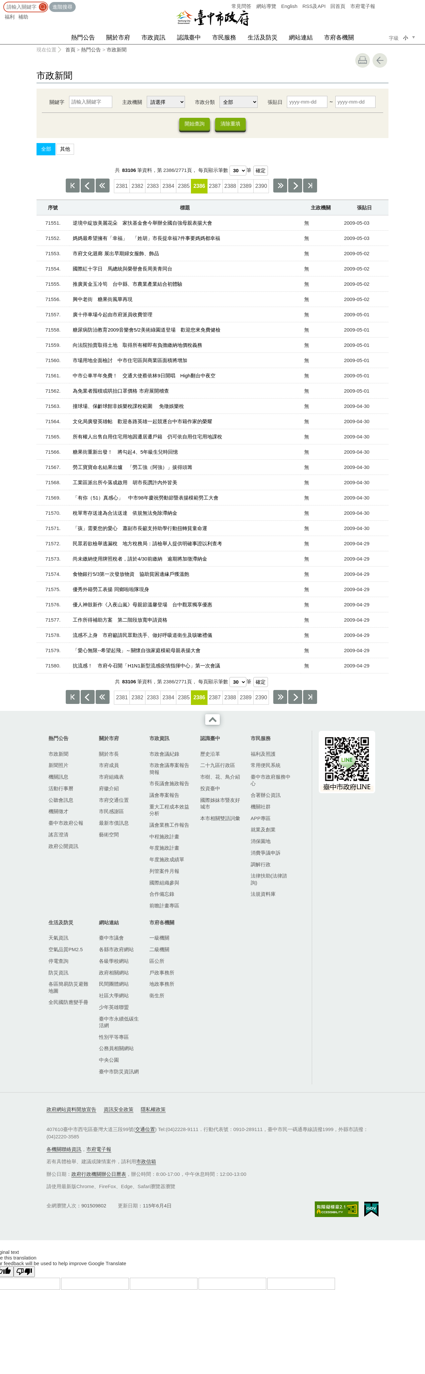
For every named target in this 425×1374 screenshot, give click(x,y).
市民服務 (224, 37)
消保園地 (261, 841)
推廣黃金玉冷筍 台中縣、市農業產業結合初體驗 (127, 284)
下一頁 (295, 186)
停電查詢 (58, 961)
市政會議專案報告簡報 (169, 769)
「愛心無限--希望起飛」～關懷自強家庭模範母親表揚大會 (137, 650)
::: (2, 3)
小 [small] (405, 37)
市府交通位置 (114, 800)
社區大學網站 (114, 996)
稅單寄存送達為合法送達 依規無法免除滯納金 (125, 513)
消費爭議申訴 (266, 853)
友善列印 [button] (362, 60)
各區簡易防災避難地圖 (68, 988)
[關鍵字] (90, 102)
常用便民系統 (266, 766)
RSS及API (314, 6)
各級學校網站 (114, 961)
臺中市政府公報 (65, 823)
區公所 (156, 961)
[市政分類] (238, 102)
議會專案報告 (164, 795)
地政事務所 (161, 984)
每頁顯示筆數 (213, 170)
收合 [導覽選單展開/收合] (212, 720)
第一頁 (73, 186)
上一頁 (88, 186)
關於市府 (118, 37)
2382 (137, 186)
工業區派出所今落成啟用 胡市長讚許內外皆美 (125, 483)
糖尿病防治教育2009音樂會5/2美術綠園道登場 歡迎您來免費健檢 (146, 330)
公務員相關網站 (116, 1049)
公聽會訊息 (60, 800)
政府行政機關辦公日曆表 (98, 1174)
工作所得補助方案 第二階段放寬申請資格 (120, 620)
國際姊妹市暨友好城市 (220, 804)
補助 (23, 17)
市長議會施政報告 (169, 784)
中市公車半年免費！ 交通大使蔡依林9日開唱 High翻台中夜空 (144, 376)
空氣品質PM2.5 (65, 950)
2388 (230, 186)
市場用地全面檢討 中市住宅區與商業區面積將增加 (130, 360)
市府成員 (109, 766)
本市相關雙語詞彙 (220, 818)
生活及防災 (263, 37)
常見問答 (241, 6)
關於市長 (109, 754)
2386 (199, 186)
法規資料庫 (263, 894)
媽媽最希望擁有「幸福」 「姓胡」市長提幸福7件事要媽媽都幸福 (146, 238)
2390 (261, 186)
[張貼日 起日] (307, 102)
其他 (65, 149)
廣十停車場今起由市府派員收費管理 (112, 315)
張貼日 (275, 102)
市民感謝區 (111, 812)
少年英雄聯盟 (114, 1007)
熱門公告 (83, 37)
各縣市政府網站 (116, 950)
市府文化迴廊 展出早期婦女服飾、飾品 (116, 254)
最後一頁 (310, 186)
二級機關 (159, 950)
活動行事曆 (60, 789)
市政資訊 (153, 37)
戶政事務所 (161, 973)
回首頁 (337, 6)
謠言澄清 (58, 835)
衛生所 (156, 996)
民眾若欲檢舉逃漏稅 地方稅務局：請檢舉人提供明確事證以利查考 (147, 544)
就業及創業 (263, 830)
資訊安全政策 (118, 1109)
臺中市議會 (111, 938)
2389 (246, 186)
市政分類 (205, 102)
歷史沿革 (210, 754)
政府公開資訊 (63, 846)
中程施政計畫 (164, 837)
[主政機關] (166, 102)
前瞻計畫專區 (164, 906)
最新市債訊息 (114, 823)
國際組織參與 (164, 883)
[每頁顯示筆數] (237, 171)
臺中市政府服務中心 (271, 780)
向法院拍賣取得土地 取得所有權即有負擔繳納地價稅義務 (137, 345)
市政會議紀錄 (164, 754)
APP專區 (261, 818)
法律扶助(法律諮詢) (269, 880)
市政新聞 (117, 49)
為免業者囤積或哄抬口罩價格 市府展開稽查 (121, 391)
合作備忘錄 (161, 894)
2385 (184, 186)
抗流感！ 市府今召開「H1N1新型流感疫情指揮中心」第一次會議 (146, 666)
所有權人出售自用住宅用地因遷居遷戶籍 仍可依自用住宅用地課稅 (147, 437)
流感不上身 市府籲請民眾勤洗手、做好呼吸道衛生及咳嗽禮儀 (142, 635)
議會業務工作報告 (169, 825)
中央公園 (109, 1060)
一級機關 (159, 938)
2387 (215, 186)
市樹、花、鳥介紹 (220, 777)
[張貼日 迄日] (355, 102)
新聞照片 (58, 766)
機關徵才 (58, 812)
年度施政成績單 (166, 860)
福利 (10, 17)
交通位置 (145, 1129)
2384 (168, 186)
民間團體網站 (114, 984)
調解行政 (261, 865)
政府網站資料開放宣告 (71, 1109)
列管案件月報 (164, 871)
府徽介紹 (109, 789)
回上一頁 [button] (380, 60)
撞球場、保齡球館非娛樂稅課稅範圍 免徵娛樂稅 (128, 406)
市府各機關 (339, 37)
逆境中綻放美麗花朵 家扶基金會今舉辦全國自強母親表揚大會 (142, 223)
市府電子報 (362, 6)
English (289, 6)
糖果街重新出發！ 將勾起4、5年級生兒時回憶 (125, 452)
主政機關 (132, 102)
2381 (122, 186)
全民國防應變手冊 (68, 1003)
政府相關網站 (114, 973)
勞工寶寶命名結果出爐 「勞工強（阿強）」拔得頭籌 (132, 467)
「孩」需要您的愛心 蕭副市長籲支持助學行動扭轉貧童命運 (140, 528)
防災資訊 (58, 973)
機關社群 (261, 807)
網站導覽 (266, 6)
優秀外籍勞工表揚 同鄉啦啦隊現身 (111, 589)
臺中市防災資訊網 (119, 1072)
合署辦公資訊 (266, 795)
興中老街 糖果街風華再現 (102, 299)
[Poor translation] (24, 1271)
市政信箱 (146, 1162)
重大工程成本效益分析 (169, 810)
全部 (46, 149)
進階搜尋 (62, 7)
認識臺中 (189, 37)
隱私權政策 (153, 1109)
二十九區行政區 (217, 766)
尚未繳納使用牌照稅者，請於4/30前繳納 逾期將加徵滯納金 (140, 559)
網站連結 (301, 37)
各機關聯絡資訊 (63, 1149)
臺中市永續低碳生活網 (119, 1022)
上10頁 (103, 186)
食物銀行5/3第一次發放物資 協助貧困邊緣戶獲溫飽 (131, 574)
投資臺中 (210, 789)
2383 (153, 186)
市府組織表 (111, 777)
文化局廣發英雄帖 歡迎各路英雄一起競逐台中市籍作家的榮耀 (142, 421)
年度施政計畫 (164, 848)
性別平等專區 (114, 1037)
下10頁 (280, 186)
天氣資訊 (58, 938)
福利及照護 (263, 754)
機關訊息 (58, 777)
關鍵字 (56, 102)
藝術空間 (109, 835)
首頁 (70, 49)
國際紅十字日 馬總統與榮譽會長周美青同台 (122, 269)
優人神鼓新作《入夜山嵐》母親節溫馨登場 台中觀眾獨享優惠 (142, 605)
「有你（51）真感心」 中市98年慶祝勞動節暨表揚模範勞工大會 (145, 498)
